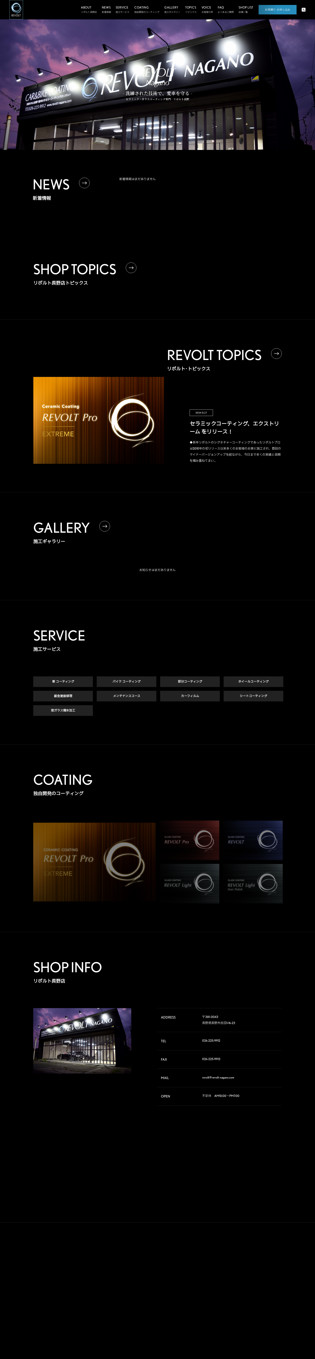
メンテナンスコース (126, 696)
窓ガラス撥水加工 (63, 710)
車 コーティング (63, 682)
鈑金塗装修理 (63, 696)
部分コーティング (190, 682)
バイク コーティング (126, 682)
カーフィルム (190, 696)
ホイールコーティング (253, 682)
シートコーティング (253, 696)
